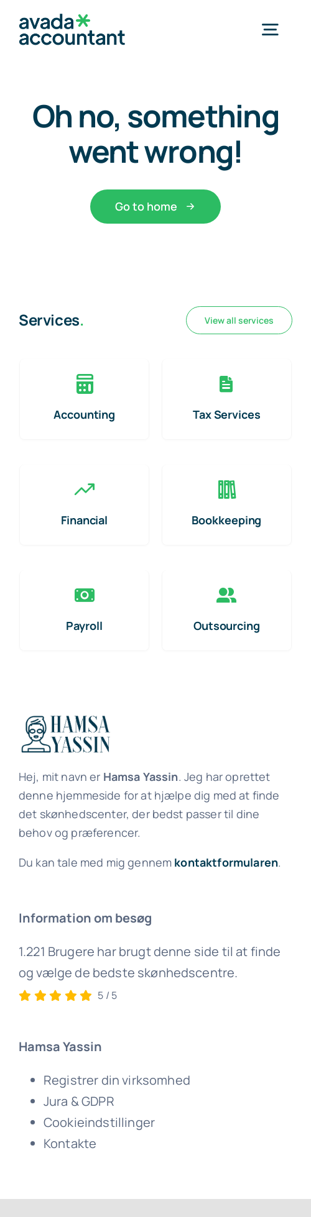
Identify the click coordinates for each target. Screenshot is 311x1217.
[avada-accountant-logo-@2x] (72, 19)
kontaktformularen (226, 862)
